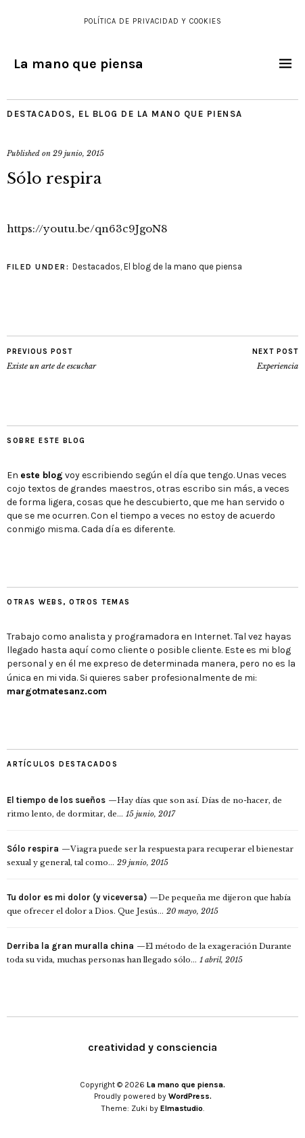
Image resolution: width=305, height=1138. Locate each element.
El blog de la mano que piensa (160, 114)
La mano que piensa (78, 64)
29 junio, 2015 (78, 153)
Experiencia (275, 358)
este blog (41, 475)
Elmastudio (181, 1108)
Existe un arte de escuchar (51, 358)
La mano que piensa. (186, 1084)
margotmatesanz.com (57, 691)
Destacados (39, 114)
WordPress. (190, 1096)
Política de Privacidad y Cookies (153, 21)
